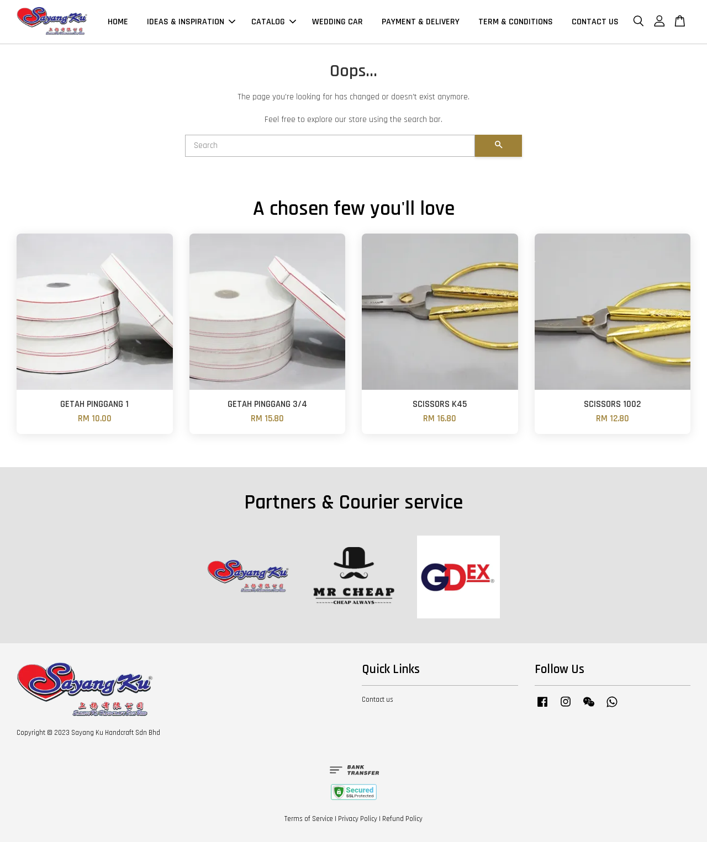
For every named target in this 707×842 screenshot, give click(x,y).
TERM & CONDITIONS (515, 22)
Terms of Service (308, 818)
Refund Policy (402, 818)
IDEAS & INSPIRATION (191, 22)
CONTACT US (595, 22)
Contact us (377, 699)
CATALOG (273, 22)
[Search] (330, 146)
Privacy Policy (357, 818)
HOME (118, 22)
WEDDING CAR (337, 22)
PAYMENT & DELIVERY (421, 22)
